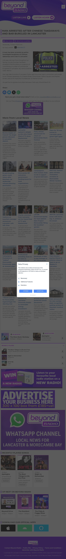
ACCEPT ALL (40, 291)
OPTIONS (25, 291)
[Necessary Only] (47, 264)
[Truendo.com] (33, 295)
